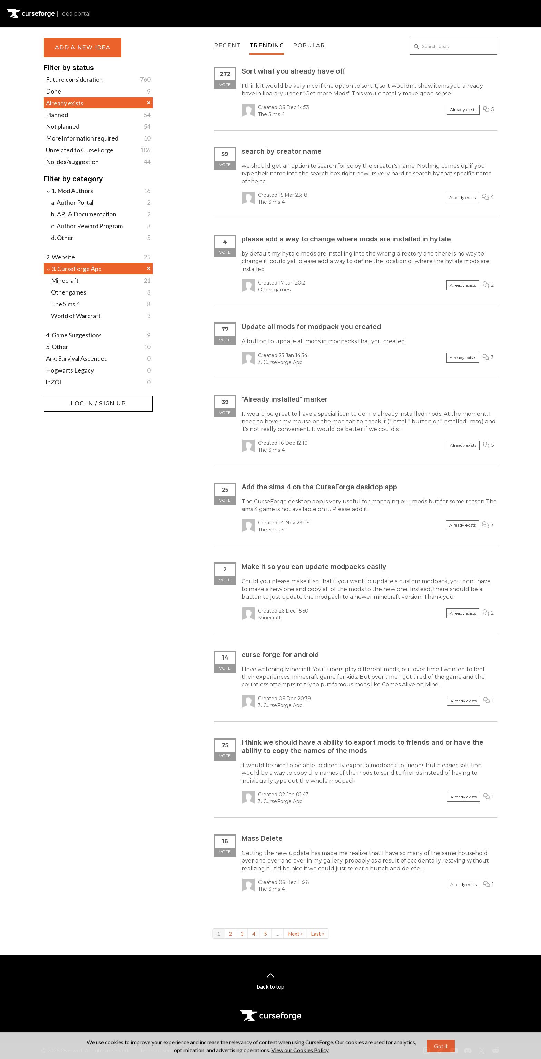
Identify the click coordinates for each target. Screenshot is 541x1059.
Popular (309, 45)
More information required (98, 138)
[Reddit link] (495, 1051)
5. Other (98, 347)
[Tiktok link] (440, 1051)
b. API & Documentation (100, 214)
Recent (227, 45)
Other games (100, 292)
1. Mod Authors (98, 190)
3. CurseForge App (98, 268)
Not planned (98, 126)
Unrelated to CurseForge (98, 150)
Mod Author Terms (289, 1051)
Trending (266, 45)
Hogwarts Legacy (98, 370)
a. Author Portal (100, 202)
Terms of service (159, 1051)
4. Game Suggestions (98, 335)
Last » (317, 934)
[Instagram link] (426, 1051)
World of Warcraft (100, 315)
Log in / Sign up (61, 399)
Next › (295, 934)
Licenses (245, 1051)
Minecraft (100, 280)
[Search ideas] (453, 46)
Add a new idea (83, 47)
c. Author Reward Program (100, 226)
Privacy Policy (207, 1051)
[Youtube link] (454, 1051)
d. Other (100, 237)
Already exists (98, 103)
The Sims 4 (100, 304)
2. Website (98, 257)
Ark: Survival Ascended (98, 358)
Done (98, 91)
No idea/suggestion (98, 161)
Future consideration (98, 79)
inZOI (98, 382)
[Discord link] (468, 1051)
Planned (98, 114)
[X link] (482, 1051)
